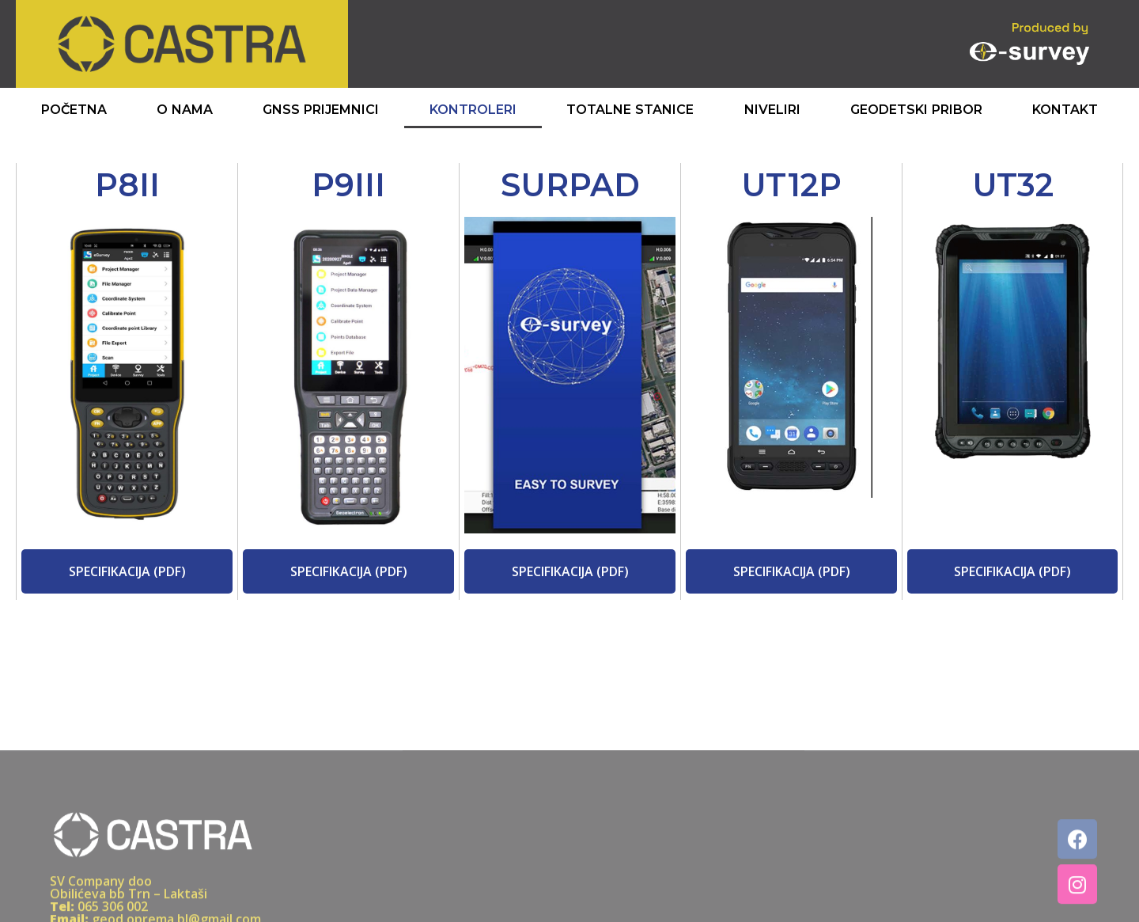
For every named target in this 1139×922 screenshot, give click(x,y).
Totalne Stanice (630, 109)
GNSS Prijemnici (321, 109)
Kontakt (1065, 109)
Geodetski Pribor (916, 109)
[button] (127, 571)
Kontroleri (473, 109)
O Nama (185, 109)
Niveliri (772, 109)
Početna (74, 109)
